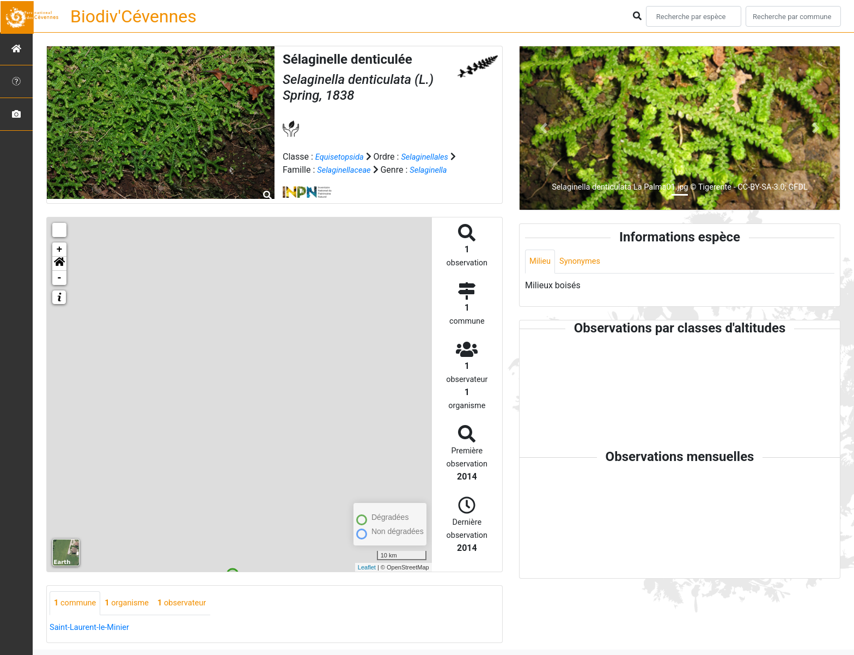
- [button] (60, 277)
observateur (192, 603)
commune (77, 603)
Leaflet (367, 567)
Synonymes (584, 262)
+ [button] (60, 249)
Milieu (541, 262)
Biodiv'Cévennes (133, 16)
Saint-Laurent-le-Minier (93, 628)
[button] (59, 264)
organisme (133, 603)
